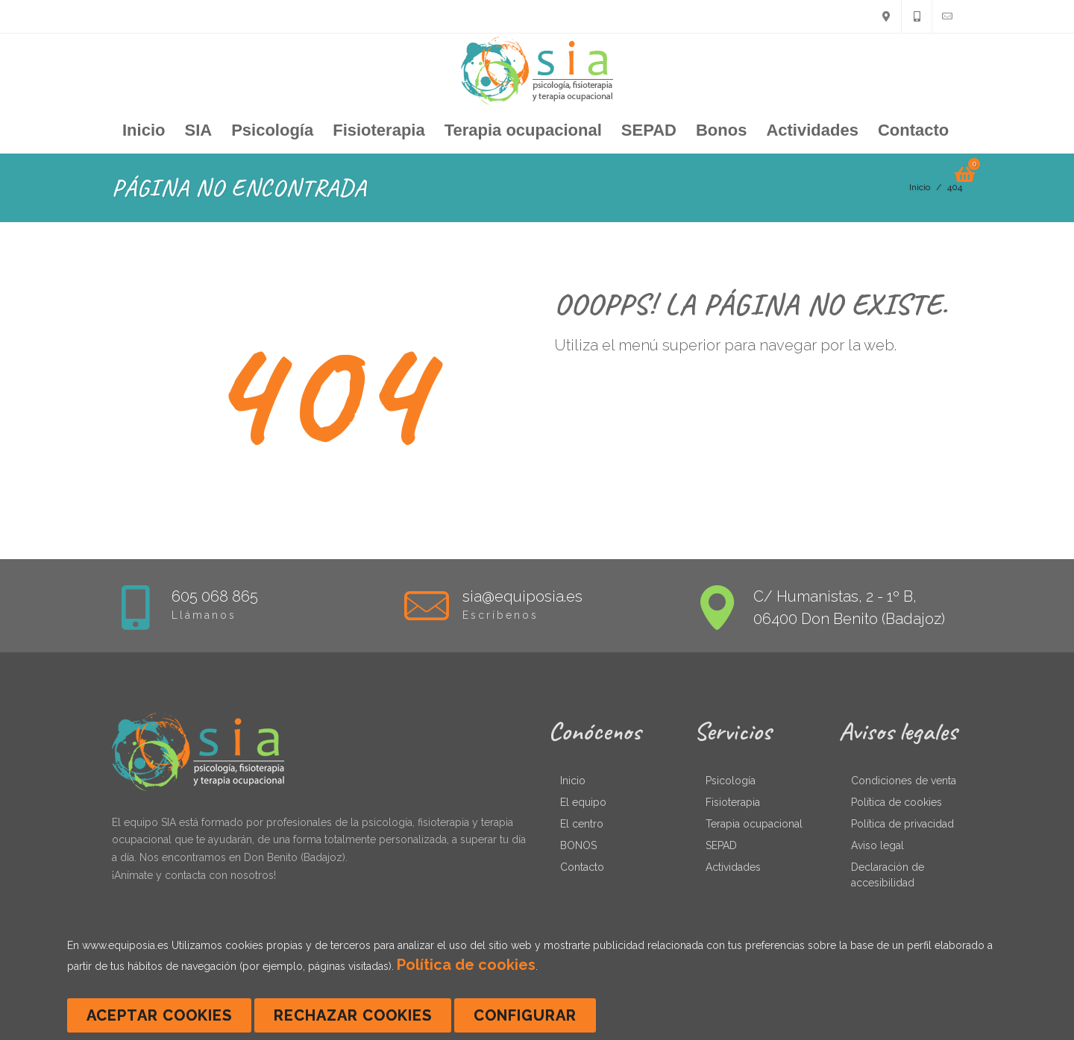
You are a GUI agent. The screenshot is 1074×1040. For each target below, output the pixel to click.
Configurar (525, 1015)
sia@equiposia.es (522, 596)
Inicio (572, 781)
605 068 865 (215, 596)
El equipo (583, 802)
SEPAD (721, 845)
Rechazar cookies (353, 1015)
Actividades (733, 867)
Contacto (582, 867)
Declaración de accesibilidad (887, 875)
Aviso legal (877, 845)
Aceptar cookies (159, 1015)
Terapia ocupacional (754, 824)
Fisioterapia (733, 802)
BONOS (578, 845)
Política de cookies (896, 802)
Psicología (731, 781)
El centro (581, 824)
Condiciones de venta (903, 781)
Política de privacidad (902, 824)
